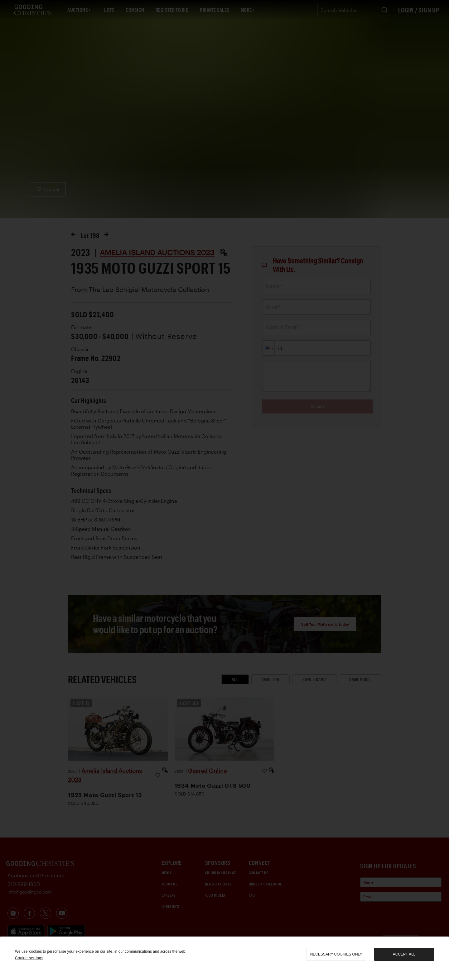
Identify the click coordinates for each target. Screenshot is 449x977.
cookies (35, 951)
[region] (224, 957)
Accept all (404, 954)
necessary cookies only (336, 954)
